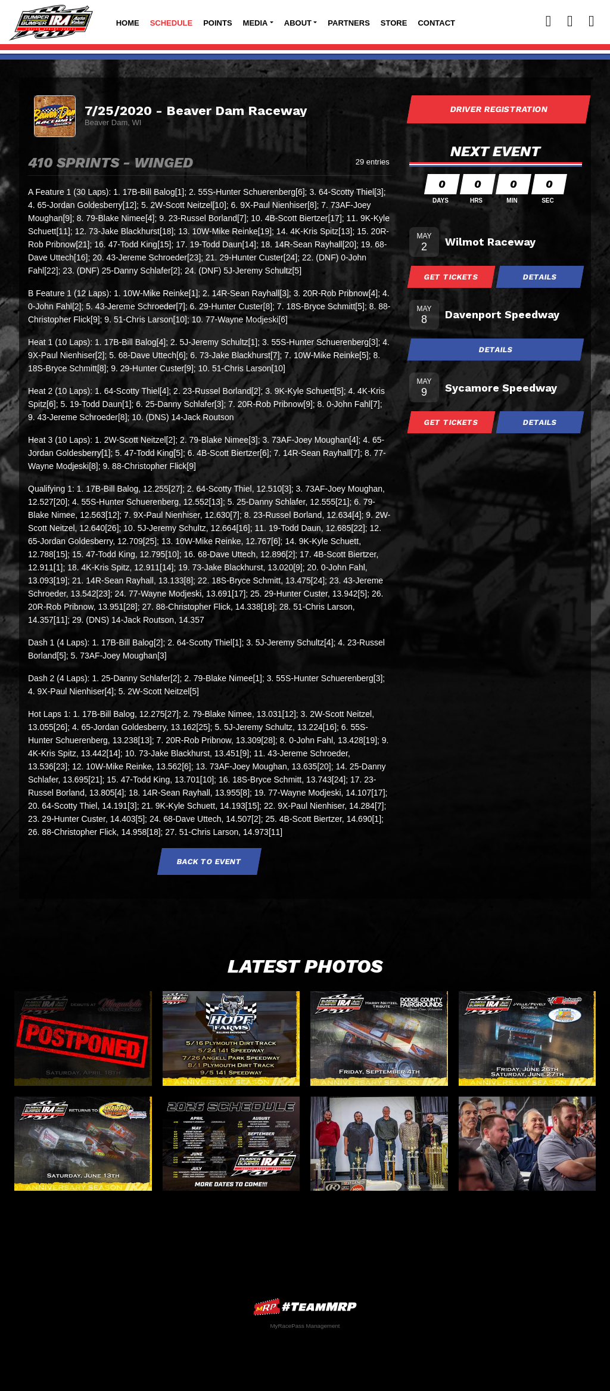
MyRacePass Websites (305, 1306)
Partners (349, 22)
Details (540, 276)
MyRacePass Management (305, 1325)
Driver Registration (498, 109)
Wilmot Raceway (490, 241)
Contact (436, 22)
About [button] (298, 22)
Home (127, 22)
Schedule (171, 22)
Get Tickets (452, 276)
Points (217, 22)
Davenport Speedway (502, 314)
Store (394, 22)
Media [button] (255, 22)
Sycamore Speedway (501, 387)
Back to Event (209, 861)
